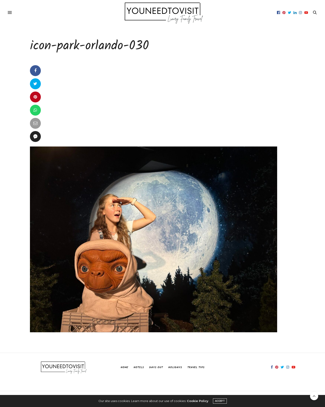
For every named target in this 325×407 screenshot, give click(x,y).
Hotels (139, 367)
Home (124, 367)
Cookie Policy (197, 401)
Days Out (156, 367)
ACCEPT (220, 401)
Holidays (175, 367)
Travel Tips (195, 367)
